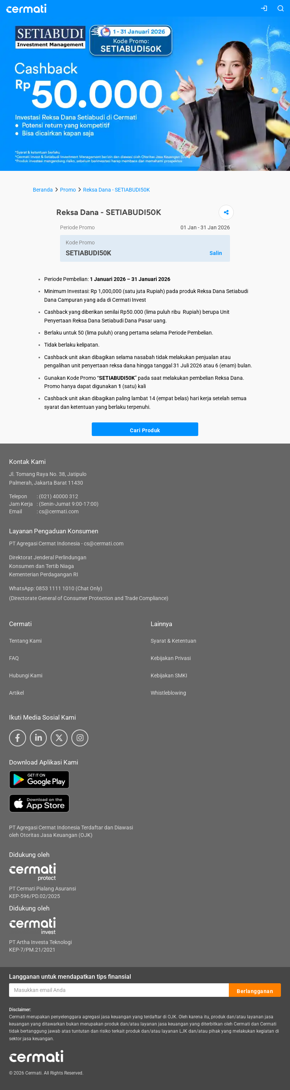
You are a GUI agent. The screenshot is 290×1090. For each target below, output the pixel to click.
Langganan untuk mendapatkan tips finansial (70, 976)
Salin (216, 253)
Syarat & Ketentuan (173, 641)
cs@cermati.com (59, 511)
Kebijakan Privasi (171, 658)
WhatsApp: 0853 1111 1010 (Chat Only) (55, 588)
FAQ (14, 658)
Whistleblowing (168, 693)
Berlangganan (255, 990)
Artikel (16, 693)
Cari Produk (145, 430)
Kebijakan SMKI (169, 675)
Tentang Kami (25, 641)
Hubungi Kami (25, 675)
